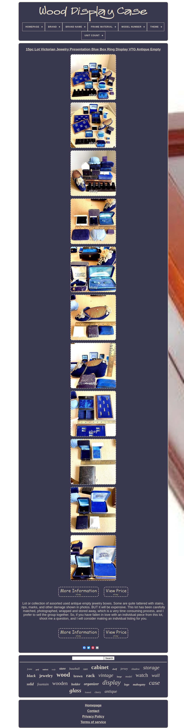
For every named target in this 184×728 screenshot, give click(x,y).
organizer (91, 684)
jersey (124, 668)
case (154, 682)
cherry (98, 692)
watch (141, 675)
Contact (93, 711)
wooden (60, 683)
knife (54, 669)
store (62, 668)
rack (90, 675)
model (128, 676)
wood (63, 674)
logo (126, 684)
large (119, 676)
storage (151, 667)
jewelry (46, 675)
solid (30, 684)
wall (156, 675)
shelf (114, 669)
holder (75, 684)
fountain (43, 684)
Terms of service (93, 722)
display (111, 682)
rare (85, 669)
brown (78, 676)
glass (75, 690)
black (31, 675)
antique (111, 691)
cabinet (100, 667)
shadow (135, 668)
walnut (45, 670)
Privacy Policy (93, 716)
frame (29, 669)
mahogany (139, 684)
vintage (105, 675)
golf (37, 669)
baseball (74, 668)
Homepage (93, 705)
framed (88, 692)
